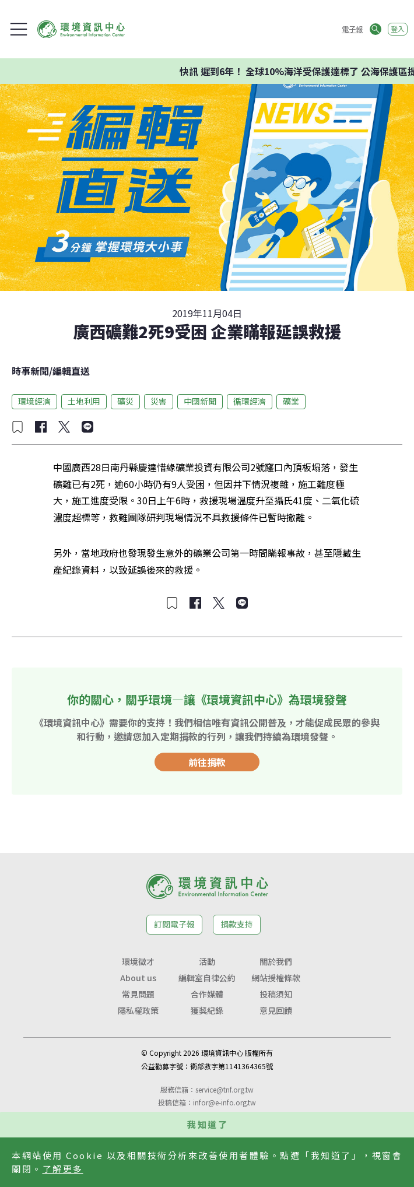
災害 (158, 401)
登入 (398, 29)
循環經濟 (249, 401)
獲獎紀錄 (207, 1010)
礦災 (125, 401)
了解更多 (63, 1169)
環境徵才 (138, 961)
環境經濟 (34, 401)
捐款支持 (236, 924)
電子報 (352, 28)
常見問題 (138, 994)
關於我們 (275, 961)
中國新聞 (200, 401)
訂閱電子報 (174, 924)
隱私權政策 (138, 1010)
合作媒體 (207, 994)
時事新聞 (30, 371)
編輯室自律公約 (207, 978)
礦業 (291, 401)
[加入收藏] (17, 427)
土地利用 (84, 401)
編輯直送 (71, 371)
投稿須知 (275, 994)
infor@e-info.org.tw (224, 1102)
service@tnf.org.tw (224, 1089)
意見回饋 (275, 1010)
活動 (207, 961)
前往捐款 (207, 762)
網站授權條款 (275, 978)
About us (138, 978)
